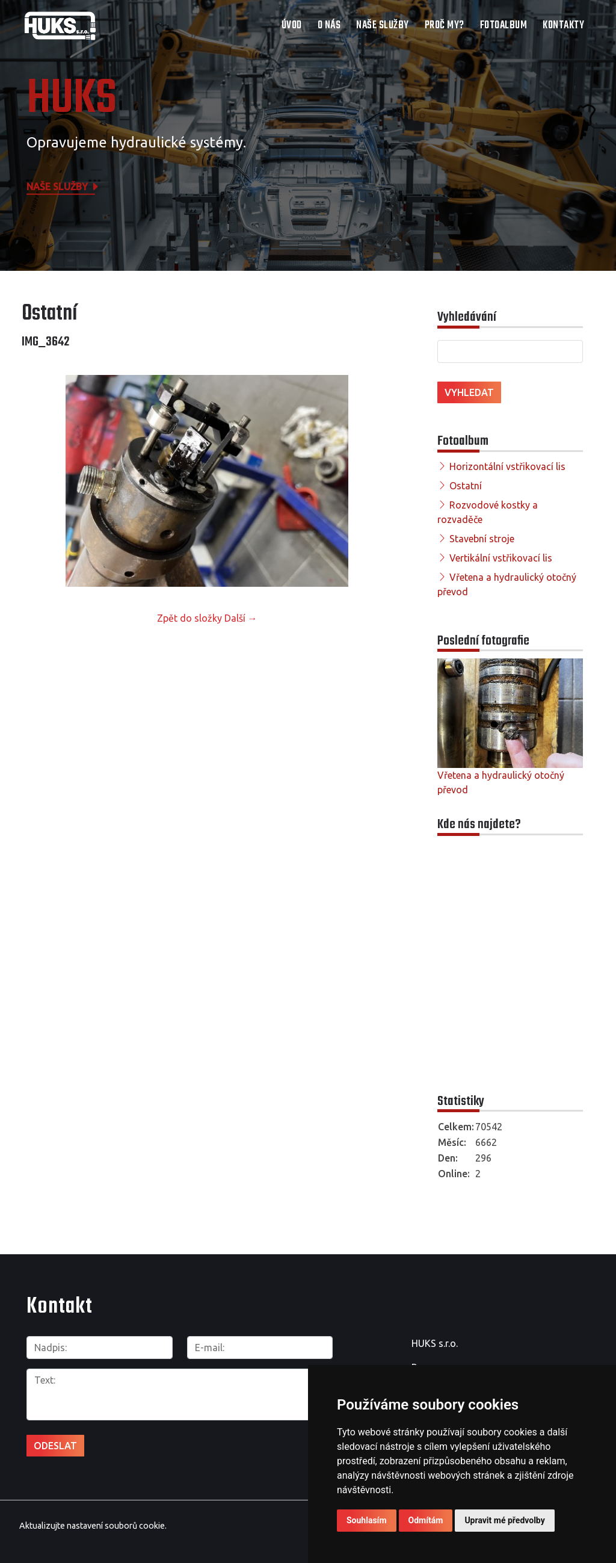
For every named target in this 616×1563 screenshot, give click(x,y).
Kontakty (563, 25)
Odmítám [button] (425, 1520)
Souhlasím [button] (366, 1520)
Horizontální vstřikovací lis (507, 466)
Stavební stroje (481, 538)
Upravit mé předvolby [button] (504, 1520)
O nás (329, 25)
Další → (240, 618)
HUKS (71, 99)
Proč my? (444, 25)
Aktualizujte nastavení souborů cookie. (93, 1526)
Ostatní (465, 485)
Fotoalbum (504, 25)
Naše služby (382, 25)
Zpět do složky (189, 618)
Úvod (292, 25)
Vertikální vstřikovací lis (500, 557)
